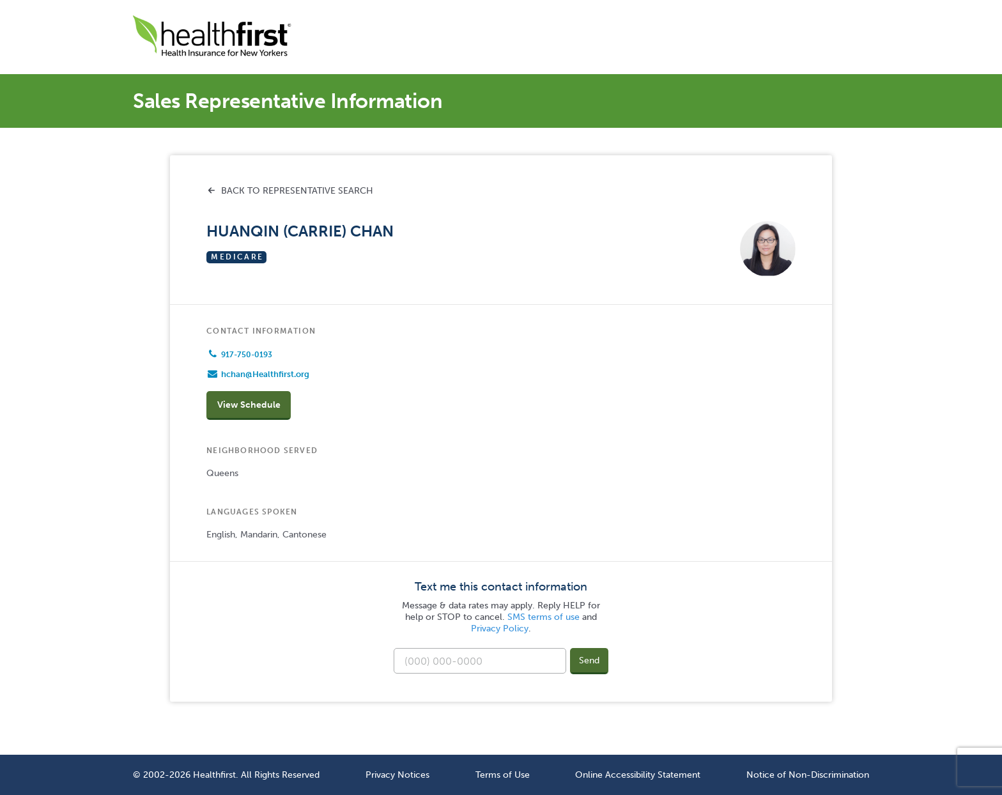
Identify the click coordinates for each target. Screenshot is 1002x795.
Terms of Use (502, 774)
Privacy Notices (397, 774)
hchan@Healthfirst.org (265, 374)
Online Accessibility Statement (637, 774)
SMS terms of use (543, 617)
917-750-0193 (246, 354)
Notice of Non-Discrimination (807, 774)
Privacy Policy (499, 628)
